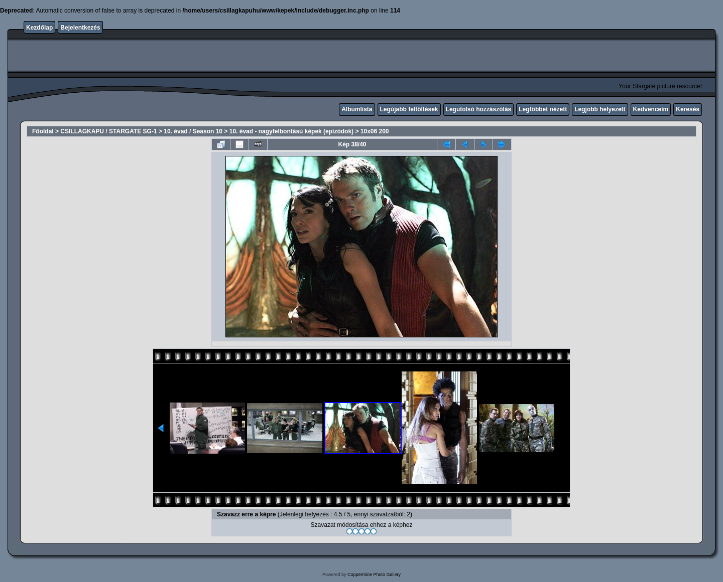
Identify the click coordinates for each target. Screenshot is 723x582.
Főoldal (43, 131)
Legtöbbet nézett (543, 109)
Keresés (687, 109)
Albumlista (356, 109)
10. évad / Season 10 (193, 131)
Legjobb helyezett (599, 109)
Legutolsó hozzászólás (479, 109)
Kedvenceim (651, 109)
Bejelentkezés (80, 27)
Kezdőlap (39, 27)
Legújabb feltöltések (409, 109)
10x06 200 (374, 131)
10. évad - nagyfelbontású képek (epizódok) (291, 131)
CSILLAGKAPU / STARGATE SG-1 (108, 131)
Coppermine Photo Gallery (374, 574)
